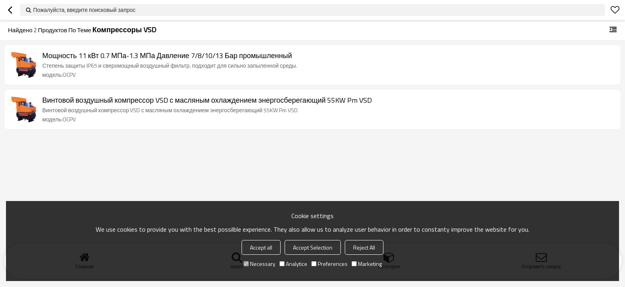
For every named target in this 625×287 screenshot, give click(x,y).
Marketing (367, 264)
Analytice (293, 264)
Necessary (259, 264)
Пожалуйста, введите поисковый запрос (84, 10)
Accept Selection (312, 247)
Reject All (364, 247)
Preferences (329, 264)
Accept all (261, 247)
